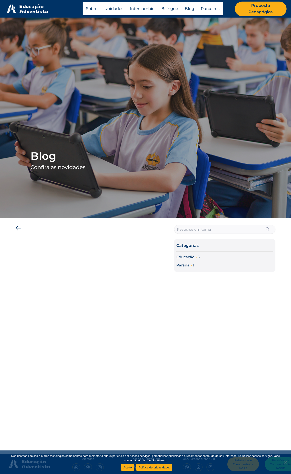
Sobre (92, 8)
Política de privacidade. (154, 467)
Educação (185, 257)
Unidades (113, 8)
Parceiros (210, 8)
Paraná (182, 265)
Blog (189, 8)
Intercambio (142, 8)
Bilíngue (169, 8)
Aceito (127, 467)
